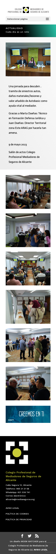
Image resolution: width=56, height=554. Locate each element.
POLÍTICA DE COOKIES (17, 514)
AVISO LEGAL (12, 508)
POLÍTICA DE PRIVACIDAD (19, 519)
